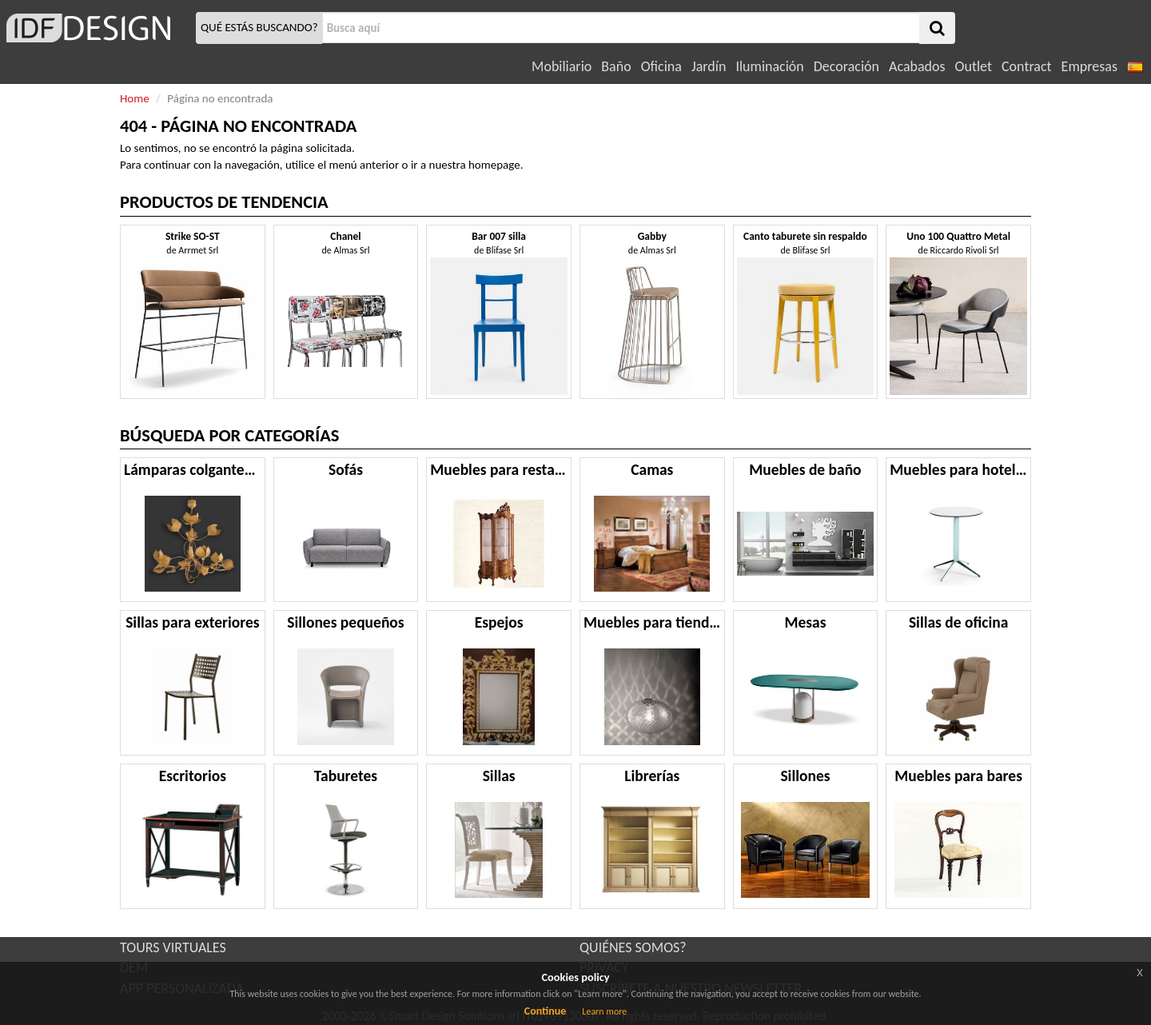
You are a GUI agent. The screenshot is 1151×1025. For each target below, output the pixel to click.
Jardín (708, 66)
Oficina (661, 66)
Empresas (1089, 66)
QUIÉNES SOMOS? (633, 947)
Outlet (973, 66)
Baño (616, 66)
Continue (545, 1011)
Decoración (846, 66)
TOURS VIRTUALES (173, 947)
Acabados (917, 66)
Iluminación (769, 66)
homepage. (496, 165)
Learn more (604, 1011)
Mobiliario (561, 66)
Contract (1027, 66)
